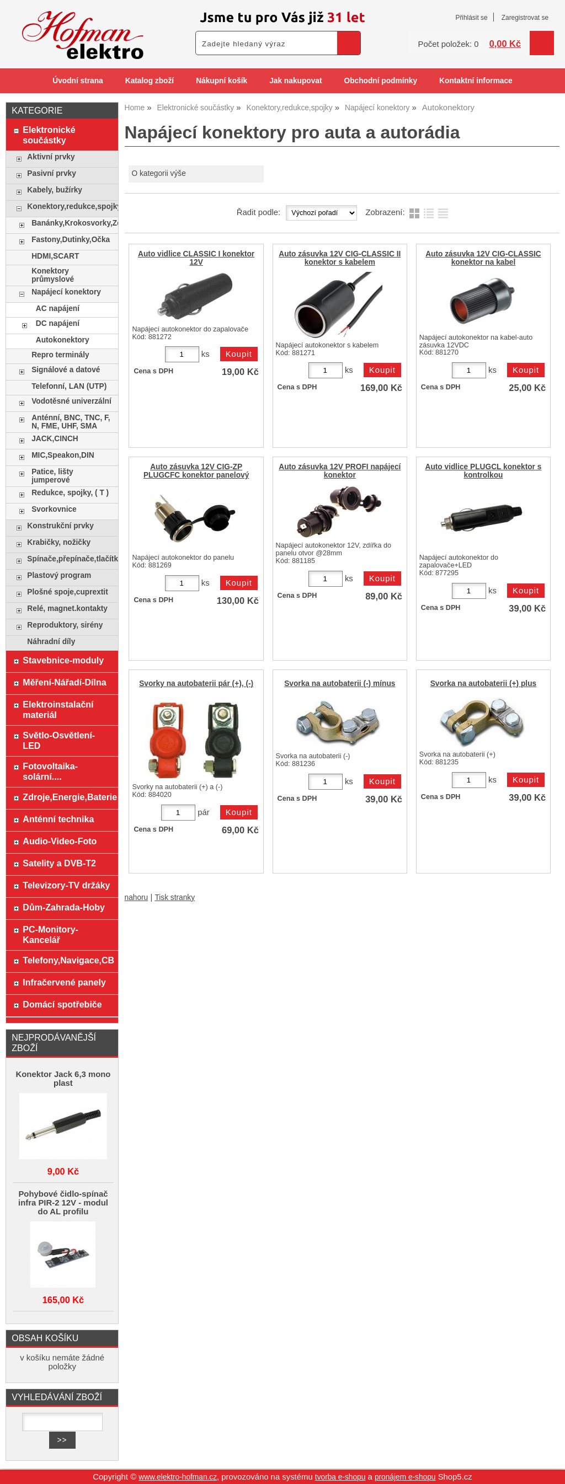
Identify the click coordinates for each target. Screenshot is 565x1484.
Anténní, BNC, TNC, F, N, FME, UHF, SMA (70, 422)
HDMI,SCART (55, 256)
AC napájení (57, 308)
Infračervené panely (64, 982)
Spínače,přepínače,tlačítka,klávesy (70, 559)
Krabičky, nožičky (58, 542)
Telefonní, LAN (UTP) (68, 386)
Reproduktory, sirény (65, 625)
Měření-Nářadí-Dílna (64, 682)
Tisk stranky (174, 897)
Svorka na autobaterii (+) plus (483, 683)
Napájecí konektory (66, 292)
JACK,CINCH (54, 439)
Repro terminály (60, 355)
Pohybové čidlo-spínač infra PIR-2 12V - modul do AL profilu (63, 1203)
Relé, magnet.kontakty (67, 608)
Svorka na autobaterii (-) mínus (339, 683)
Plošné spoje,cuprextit (67, 592)
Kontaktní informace (476, 81)
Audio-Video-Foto (60, 841)
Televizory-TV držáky (66, 885)
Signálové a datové (65, 370)
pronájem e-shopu (405, 1477)
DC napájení (57, 323)
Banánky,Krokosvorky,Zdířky (72, 223)
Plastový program (59, 575)
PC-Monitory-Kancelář (50, 934)
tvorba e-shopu (340, 1477)
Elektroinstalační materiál (58, 709)
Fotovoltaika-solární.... (50, 771)
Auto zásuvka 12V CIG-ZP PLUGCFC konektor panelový (196, 471)
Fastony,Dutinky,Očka (70, 239)
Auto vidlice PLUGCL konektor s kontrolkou (483, 471)
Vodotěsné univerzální (71, 401)
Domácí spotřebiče (62, 1004)
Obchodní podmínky (380, 81)
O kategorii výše (158, 173)
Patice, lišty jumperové (52, 476)
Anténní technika (58, 819)
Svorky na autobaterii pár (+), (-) (196, 683)
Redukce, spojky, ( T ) (70, 493)
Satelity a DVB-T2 (59, 863)
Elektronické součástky (49, 135)
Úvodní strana (77, 81)
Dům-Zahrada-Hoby (64, 907)
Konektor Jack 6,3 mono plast (62, 1078)
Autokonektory (62, 340)
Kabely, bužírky (54, 190)
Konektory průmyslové (52, 275)
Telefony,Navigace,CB (68, 960)
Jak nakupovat (295, 81)
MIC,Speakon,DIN (62, 455)
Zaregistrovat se (525, 18)
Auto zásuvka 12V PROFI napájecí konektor (340, 471)
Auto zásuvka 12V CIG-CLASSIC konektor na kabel (483, 258)
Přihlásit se (471, 18)
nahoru (136, 897)
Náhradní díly (51, 641)
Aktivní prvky (50, 157)
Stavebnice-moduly (63, 660)
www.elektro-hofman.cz (177, 1477)
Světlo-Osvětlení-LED (59, 740)
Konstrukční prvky (60, 526)
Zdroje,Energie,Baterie (68, 797)
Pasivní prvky (51, 173)
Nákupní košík (221, 81)
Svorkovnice (54, 509)
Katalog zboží (149, 81)
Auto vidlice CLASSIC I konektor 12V (196, 258)
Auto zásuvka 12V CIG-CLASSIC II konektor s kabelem (340, 258)
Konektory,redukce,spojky (70, 206)
